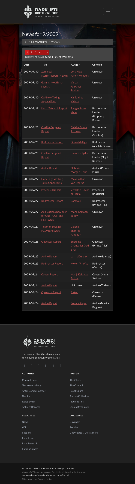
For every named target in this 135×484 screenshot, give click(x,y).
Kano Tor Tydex (80, 153)
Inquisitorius (77, 401)
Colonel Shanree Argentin (76, 230)
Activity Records (31, 406)
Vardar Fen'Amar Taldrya (76, 86)
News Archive (39, 41)
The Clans (75, 379)
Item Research (30, 443)
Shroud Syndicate (79, 406)
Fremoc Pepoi (78, 303)
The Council (76, 385)
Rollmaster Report (52, 142)
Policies (74, 427)
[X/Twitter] (53, 365)
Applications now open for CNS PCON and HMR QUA (54, 215)
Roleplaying (28, 401)
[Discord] (24, 365)
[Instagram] (46, 365)
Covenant (75, 421)
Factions (26, 432)
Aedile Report (49, 168)
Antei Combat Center (34, 390)
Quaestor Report (51, 241)
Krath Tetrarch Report (54, 108)
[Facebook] (39, 365)
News (25, 421)
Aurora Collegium (79, 396)
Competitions (29, 379)
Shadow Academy (31, 385)
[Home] (26, 41)
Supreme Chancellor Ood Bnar (80, 245)
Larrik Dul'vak (79, 256)
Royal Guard (76, 390)
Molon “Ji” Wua (79, 263)
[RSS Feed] (60, 365)
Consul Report (49, 274)
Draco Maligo (78, 142)
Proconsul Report (51, 189)
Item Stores (28, 438)
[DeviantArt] (31, 365)
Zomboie (76, 200)
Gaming (26, 396)
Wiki (24, 427)
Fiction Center (30, 448)
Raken (74, 292)
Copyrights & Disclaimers (84, 432)
